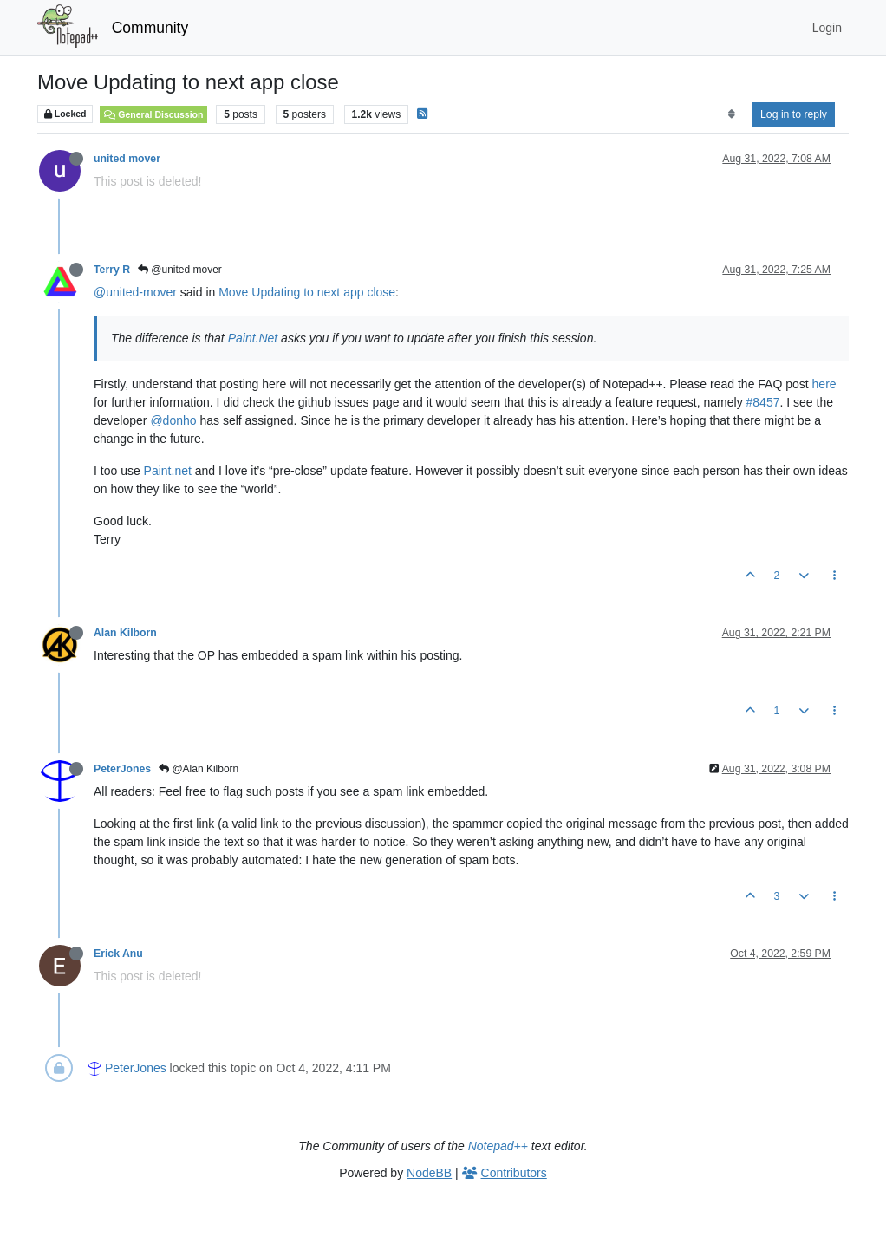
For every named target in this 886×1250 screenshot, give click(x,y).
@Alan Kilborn (198, 769)
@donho (173, 420)
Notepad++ (498, 1146)
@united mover (180, 270)
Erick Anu (118, 953)
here (824, 384)
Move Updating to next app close (306, 292)
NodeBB (429, 1173)
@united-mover (135, 292)
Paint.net (168, 471)
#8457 (763, 402)
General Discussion (153, 114)
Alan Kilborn (125, 633)
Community (150, 27)
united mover (127, 159)
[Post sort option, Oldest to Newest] (731, 114)
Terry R (112, 270)
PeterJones (122, 769)
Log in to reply (793, 114)
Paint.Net (253, 338)
